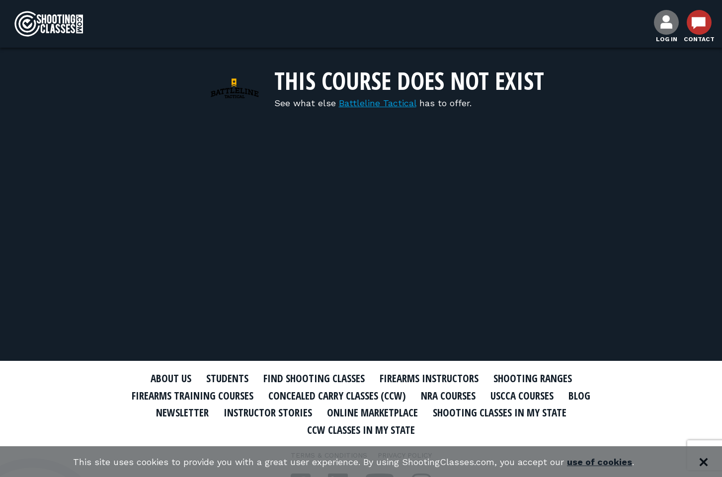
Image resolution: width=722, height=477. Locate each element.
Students (227, 378)
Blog (579, 396)
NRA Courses (448, 396)
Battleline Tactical (377, 103)
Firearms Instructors (429, 378)
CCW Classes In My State (361, 430)
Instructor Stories (268, 412)
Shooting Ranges (532, 378)
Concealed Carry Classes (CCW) (337, 396)
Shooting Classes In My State (499, 412)
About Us (171, 378)
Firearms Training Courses (192, 396)
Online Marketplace (372, 412)
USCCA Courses (522, 396)
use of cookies (599, 462)
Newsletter (182, 412)
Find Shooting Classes (314, 378)
